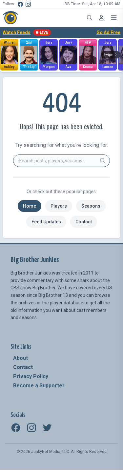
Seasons (90, 206)
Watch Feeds (27, 32)
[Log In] (101, 17)
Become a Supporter (39, 385)
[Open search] (89, 18)
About (20, 358)
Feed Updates (46, 221)
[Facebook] (20, 4)
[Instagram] (28, 4)
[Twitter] (47, 427)
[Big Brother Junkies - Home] (10, 17)
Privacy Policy (30, 376)
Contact (83, 221)
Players (59, 206)
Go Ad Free (108, 32)
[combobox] (61, 160)
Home (29, 206)
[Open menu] (113, 17)
